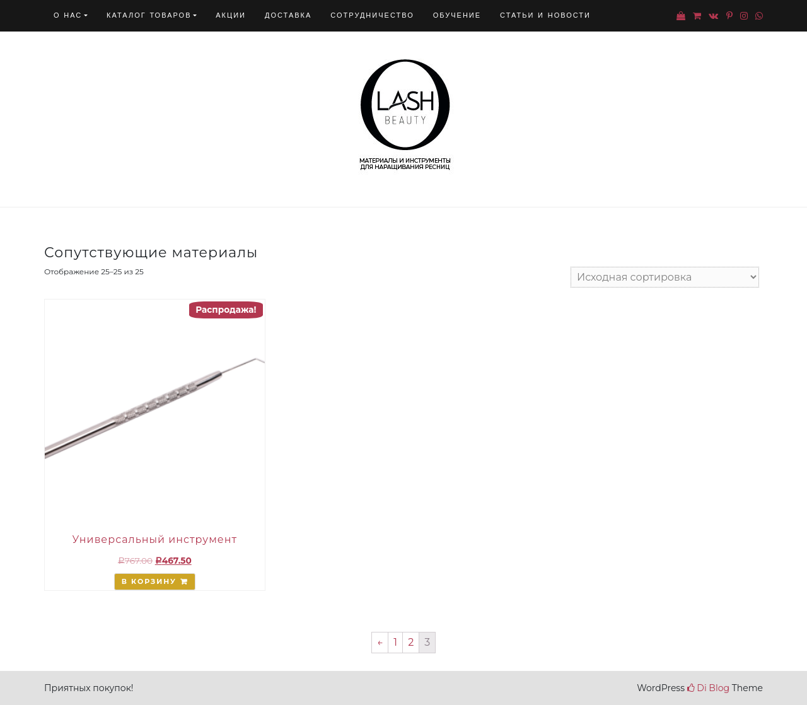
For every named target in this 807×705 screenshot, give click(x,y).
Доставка (288, 15)
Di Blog (708, 688)
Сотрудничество (372, 15)
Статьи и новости (545, 15)
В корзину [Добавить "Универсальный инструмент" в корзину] (149, 581)
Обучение (457, 15)
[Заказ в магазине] (665, 277)
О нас (68, 15)
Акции (231, 15)
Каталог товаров (149, 15)
